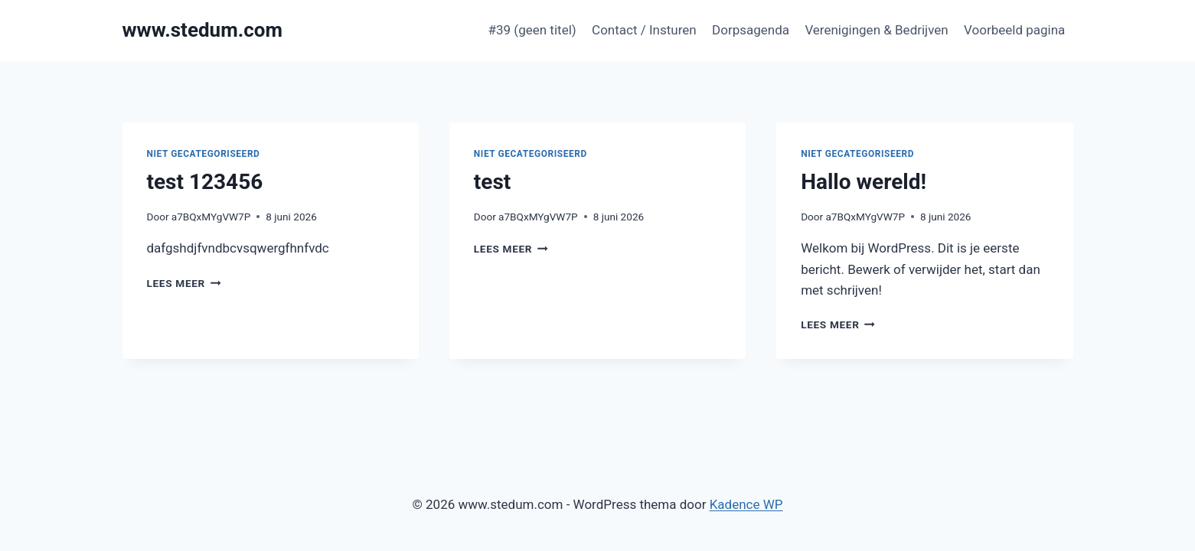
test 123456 (205, 181)
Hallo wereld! (863, 181)
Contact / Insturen (644, 29)
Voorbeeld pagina (1014, 29)
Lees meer (184, 283)
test (492, 181)
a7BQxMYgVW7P (211, 216)
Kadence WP (746, 504)
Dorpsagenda (750, 29)
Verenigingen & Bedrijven (876, 29)
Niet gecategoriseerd (203, 153)
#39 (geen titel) (532, 29)
